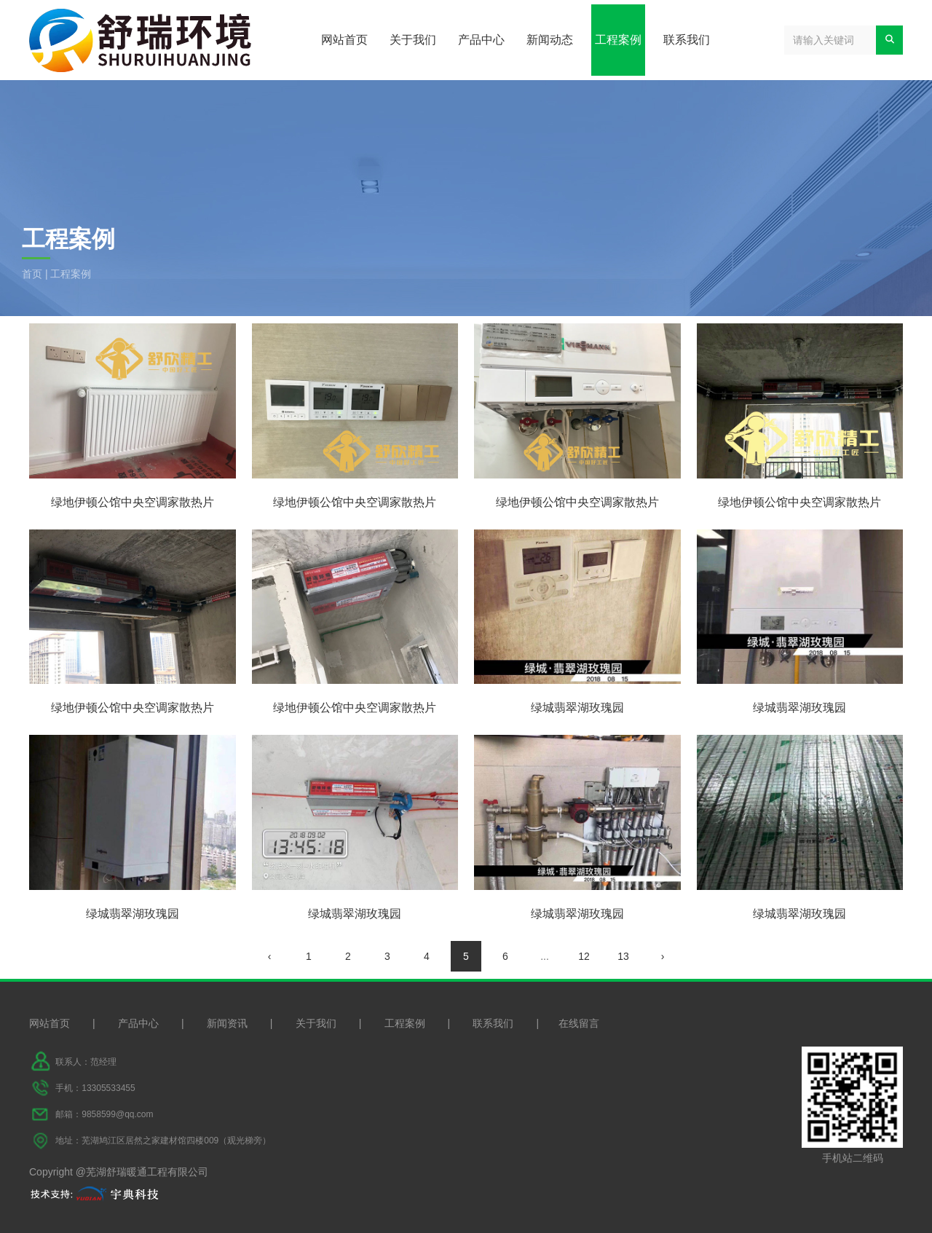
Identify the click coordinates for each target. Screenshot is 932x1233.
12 (584, 956)
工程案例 (618, 40)
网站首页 (344, 40)
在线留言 (578, 1023)
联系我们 (686, 40)
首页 (33, 274)
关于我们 (413, 40)
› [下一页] (663, 956)
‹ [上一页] (270, 956)
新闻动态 (549, 40)
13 (623, 956)
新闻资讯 (227, 1023)
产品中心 (481, 40)
